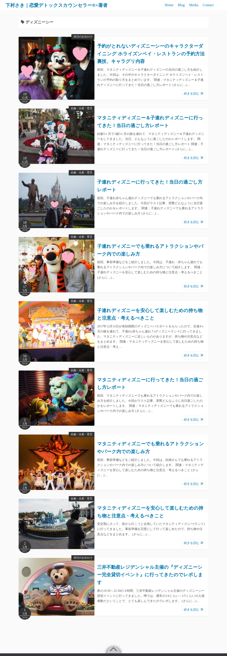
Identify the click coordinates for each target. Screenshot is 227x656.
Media (193, 5)
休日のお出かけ (83, 36)
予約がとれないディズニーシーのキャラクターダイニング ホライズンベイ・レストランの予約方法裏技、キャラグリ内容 (150, 53)
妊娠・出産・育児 (81, 108)
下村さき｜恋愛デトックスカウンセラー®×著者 (64, 5)
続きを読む (193, 93)
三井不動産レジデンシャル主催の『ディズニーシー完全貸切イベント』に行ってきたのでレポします (150, 575)
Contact (208, 5)
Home (169, 5)
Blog (181, 5)
